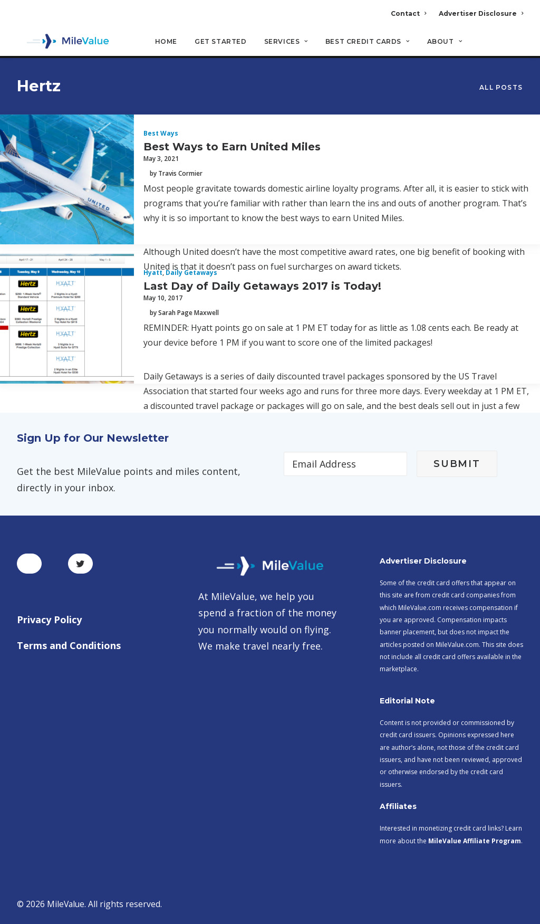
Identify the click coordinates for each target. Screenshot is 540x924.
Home (166, 42)
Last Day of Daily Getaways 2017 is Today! (262, 286)
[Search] (516, 47)
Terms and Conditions (69, 645)
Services (286, 42)
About (444, 42)
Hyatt (152, 273)
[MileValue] (64, 43)
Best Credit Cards (367, 42)
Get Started (221, 42)
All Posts (501, 88)
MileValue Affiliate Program (474, 840)
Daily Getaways (191, 273)
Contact (408, 13)
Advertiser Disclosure (481, 13)
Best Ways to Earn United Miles (232, 147)
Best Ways (160, 133)
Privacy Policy (49, 619)
